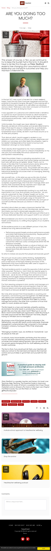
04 (6, 416)
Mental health (16, 401)
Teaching (26, 401)
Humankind (12, 404)
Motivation (6, 401)
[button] (2, 3)
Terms (25, 533)
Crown (21, 404)
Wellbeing (42, 401)
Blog (8, 8)
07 (6, 442)
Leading (34, 401)
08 (6, 469)
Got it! (43, 548)
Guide (4, 404)
